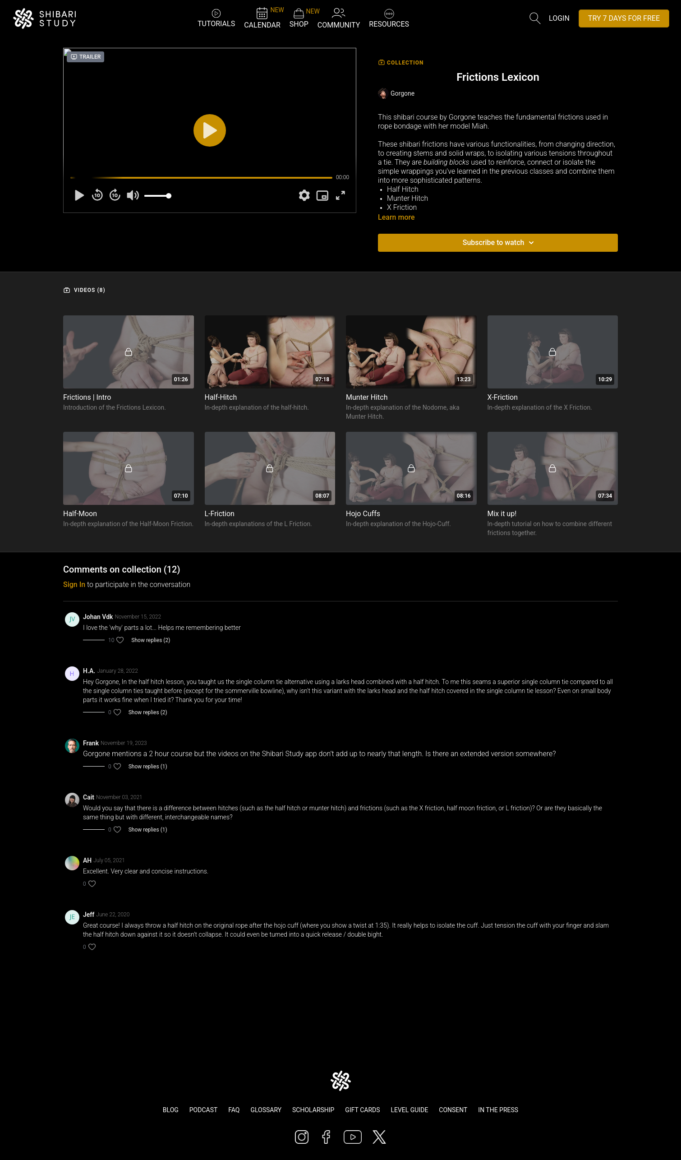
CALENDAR (262, 17)
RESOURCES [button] (389, 17)
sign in (74, 584)
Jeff (88, 914)
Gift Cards (362, 1110)
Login (559, 18)
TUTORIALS (216, 18)
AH (87, 860)
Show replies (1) (148, 766)
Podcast (203, 1110)
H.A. (89, 671)
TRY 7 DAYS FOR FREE (624, 18)
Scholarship (313, 1110)
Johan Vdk (98, 616)
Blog (171, 1110)
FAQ (233, 1110)
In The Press (498, 1110)
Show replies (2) (150, 640)
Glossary (265, 1110)
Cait (88, 797)
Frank (91, 743)
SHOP (299, 18)
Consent (453, 1110)
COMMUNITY (338, 17)
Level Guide (409, 1110)
